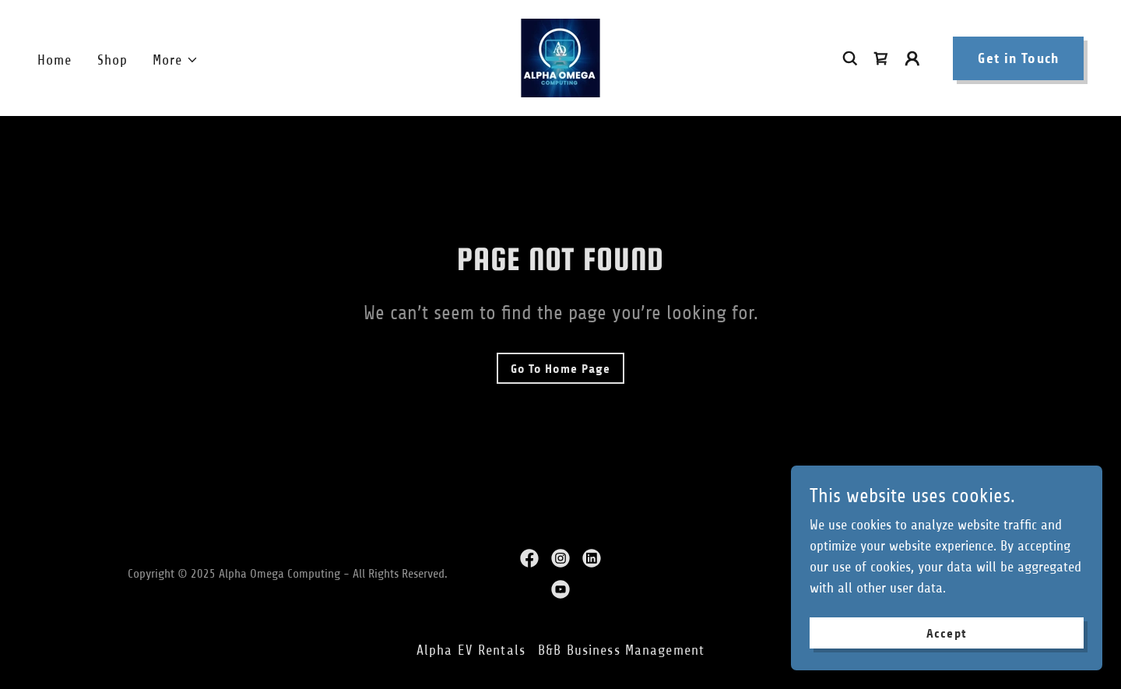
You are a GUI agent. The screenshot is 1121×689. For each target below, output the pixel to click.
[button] (176, 60)
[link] (560, 57)
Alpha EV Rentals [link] (470, 650)
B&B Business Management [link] (621, 650)
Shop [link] (112, 60)
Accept (946, 633)
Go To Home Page (560, 368)
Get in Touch (1018, 58)
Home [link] (54, 60)
